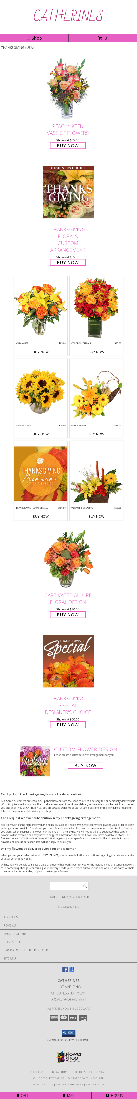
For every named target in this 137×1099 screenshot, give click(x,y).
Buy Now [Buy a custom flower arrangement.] (86, 765)
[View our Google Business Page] (72, 971)
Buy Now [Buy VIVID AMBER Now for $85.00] (41, 351)
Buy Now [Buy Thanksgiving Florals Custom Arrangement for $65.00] (68, 262)
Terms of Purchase (69, 1084)
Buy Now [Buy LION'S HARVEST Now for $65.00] (96, 434)
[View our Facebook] (65, 971)
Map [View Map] (68, 1095)
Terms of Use (95, 1084)
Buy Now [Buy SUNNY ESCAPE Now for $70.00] (41, 434)
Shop (34, 38)
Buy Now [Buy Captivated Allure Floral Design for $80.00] (68, 615)
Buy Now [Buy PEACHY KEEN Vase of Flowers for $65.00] (68, 145)
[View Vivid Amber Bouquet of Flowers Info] (40, 308)
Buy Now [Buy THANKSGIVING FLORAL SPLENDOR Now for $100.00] (41, 516)
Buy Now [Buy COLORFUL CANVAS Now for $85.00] (96, 351)
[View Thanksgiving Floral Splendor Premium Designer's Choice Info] (40, 473)
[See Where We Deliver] (68, 906)
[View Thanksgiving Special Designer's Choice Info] (68, 661)
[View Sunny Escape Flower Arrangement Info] (40, 391)
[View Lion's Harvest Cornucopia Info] (96, 391)
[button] (68, 1033)
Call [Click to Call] (23, 1095)
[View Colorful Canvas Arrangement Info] (96, 308)
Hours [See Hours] (114, 1095)
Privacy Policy (42, 1084)
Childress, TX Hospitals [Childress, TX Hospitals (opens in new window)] (90, 1072)
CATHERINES (68, 16)
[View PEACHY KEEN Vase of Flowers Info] (68, 88)
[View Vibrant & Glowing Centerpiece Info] (96, 473)
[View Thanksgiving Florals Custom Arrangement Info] (68, 192)
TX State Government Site (86, 1078)
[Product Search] (69, 886)
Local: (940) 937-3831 (68, 999)
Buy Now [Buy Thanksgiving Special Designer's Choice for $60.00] (68, 725)
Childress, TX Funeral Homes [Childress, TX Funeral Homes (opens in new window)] (50, 1072)
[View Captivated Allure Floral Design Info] (68, 557)
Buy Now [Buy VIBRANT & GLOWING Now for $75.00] (96, 516)
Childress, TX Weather (48, 1078)
